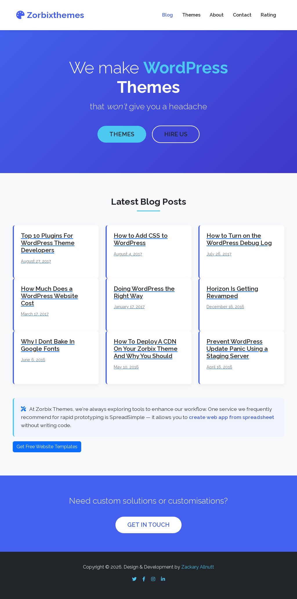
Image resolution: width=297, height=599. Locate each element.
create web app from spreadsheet (231, 417)
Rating (268, 15)
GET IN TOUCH (148, 524)
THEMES (121, 134)
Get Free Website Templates (47, 446)
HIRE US (175, 134)
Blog (167, 15)
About (217, 15)
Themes (191, 15)
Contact (242, 15)
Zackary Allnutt (197, 567)
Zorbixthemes (50, 15)
